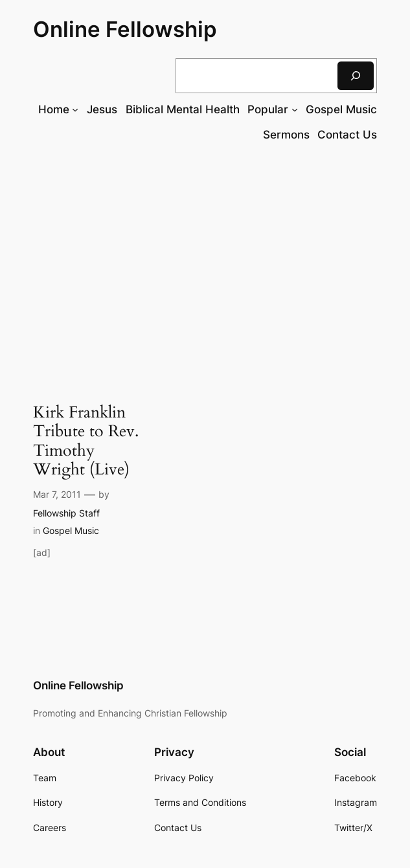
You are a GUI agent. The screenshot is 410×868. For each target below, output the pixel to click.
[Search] (355, 75)
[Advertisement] (205, 259)
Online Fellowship (125, 29)
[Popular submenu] (294, 109)
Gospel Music (71, 530)
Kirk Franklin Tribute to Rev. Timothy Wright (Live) (86, 441)
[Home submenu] (75, 109)
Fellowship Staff (66, 512)
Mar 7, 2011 (57, 494)
